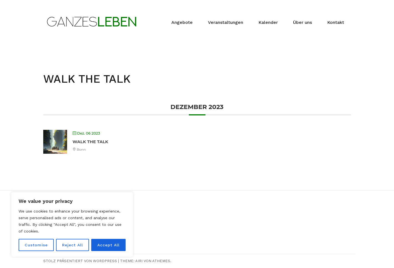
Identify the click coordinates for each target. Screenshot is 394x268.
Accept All (108, 245)
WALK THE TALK (90, 141)
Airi (139, 261)
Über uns (302, 22)
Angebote (182, 22)
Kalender (268, 22)
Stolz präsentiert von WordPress (80, 261)
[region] (72, 224)
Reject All (72, 245)
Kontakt (335, 22)
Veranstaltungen (225, 22)
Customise (36, 245)
